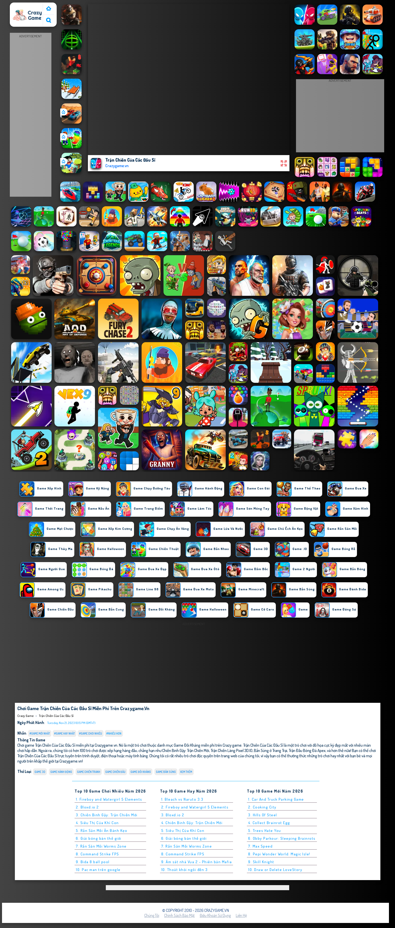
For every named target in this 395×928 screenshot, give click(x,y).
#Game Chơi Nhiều (90, 733)
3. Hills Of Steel (262, 815)
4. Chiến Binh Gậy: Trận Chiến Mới (192, 822)
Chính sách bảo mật (179, 915)
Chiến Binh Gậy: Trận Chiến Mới (185, 750)
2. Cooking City (262, 807)
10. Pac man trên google (98, 869)
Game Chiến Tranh (88, 772)
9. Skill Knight (261, 861)
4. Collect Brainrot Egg (269, 822)
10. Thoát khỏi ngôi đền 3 (184, 869)
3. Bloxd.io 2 (172, 815)
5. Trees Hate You (264, 830)
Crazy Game (21, 5)
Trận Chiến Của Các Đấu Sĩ (56, 716)
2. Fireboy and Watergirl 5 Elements (195, 807)
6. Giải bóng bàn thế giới (98, 838)
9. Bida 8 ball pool (93, 861)
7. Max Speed (260, 846)
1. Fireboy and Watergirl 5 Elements (109, 799)
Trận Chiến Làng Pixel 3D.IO (231, 750)
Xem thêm (186, 772)
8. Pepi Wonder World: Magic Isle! (279, 854)
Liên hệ (241, 915)
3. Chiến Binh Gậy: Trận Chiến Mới (107, 815)
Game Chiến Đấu (115, 772)
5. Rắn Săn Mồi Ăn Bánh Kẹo (101, 830)
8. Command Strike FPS (97, 854)
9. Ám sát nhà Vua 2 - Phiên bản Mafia (196, 861)
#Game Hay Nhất (64, 733)
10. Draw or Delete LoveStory (275, 869)
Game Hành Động (61, 772)
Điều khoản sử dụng (215, 915)
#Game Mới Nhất (39, 733)
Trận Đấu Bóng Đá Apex (307, 750)
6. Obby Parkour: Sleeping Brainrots (282, 838)
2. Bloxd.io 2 (87, 807)
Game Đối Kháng (140, 772)
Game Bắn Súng (166, 772)
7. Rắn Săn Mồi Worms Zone (101, 846)
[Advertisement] (30, 115)
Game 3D (40, 772)
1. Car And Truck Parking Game (276, 799)
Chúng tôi (151, 915)
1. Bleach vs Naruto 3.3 (182, 799)
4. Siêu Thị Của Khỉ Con (97, 822)
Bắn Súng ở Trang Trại (270, 750)
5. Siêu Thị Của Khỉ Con (183, 830)
